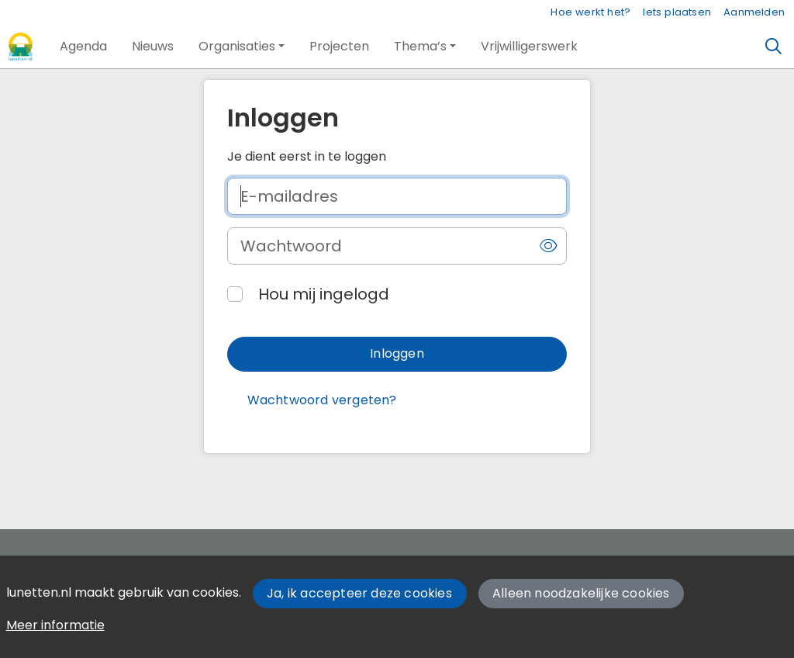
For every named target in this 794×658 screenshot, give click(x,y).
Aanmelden (754, 12)
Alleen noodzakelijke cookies (581, 593)
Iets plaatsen (677, 12)
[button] (83, 46)
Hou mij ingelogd (323, 294)
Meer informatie (55, 625)
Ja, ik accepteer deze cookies (359, 593)
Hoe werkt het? (590, 12)
